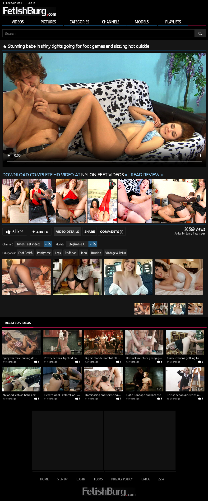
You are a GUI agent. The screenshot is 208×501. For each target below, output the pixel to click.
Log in (31, 3)
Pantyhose (44, 252)
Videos (17, 21)
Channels (110, 21)
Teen (84, 252)
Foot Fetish (25, 252)
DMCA (145, 479)
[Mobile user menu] (104, 21)
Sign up (62, 479)
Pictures (48, 21)
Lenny (189, 233)
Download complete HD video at (63, 174)
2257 (161, 479)
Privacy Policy (121, 479)
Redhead (70, 252)
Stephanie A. (77, 244)
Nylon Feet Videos (28, 244)
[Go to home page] (29, 11)
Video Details (67, 231)
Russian (96, 252)
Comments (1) (112, 231)
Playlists (173, 21)
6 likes (17, 231)
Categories (79, 21)
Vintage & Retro (115, 252)
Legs (58, 252)
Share (89, 231)
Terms (98, 479)
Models (141, 21)
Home (44, 479)
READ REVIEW (145, 174)
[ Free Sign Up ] (12, 3)
